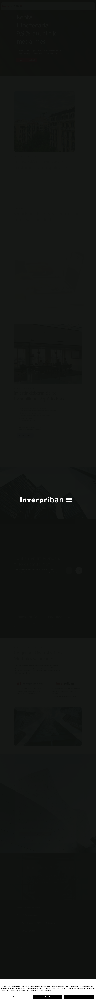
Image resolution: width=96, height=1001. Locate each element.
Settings (16, 997)
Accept (79, 997)
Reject (47, 997)
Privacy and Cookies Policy (42, 990)
